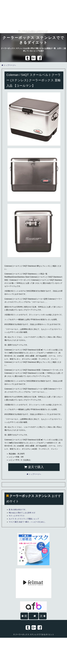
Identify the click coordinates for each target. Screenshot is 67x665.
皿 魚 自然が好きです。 (18, 509)
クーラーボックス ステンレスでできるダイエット (34, 634)
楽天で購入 (34, 467)
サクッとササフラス (16, 516)
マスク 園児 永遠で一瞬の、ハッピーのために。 (27, 522)
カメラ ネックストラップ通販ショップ (24, 519)
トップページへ (9, 65)
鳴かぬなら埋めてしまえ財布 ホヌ (22, 513)
